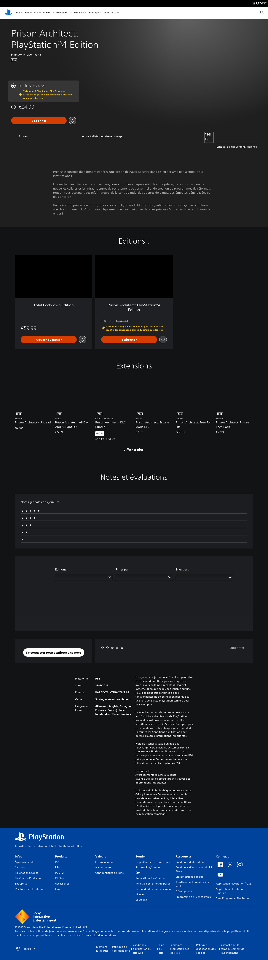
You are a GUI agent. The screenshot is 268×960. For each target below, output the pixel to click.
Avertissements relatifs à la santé (155, 774)
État (137, 872)
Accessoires (62, 12)
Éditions (60, 569)
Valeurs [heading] (100, 856)
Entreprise (21, 883)
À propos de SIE (24, 862)
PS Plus (47, 12)
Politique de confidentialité (121, 948)
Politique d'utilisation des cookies (206, 948)
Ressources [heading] (184, 856)
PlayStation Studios (26, 872)
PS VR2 (59, 872)
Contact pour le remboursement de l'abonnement (232, 948)
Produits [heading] (61, 856)
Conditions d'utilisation (190, 862)
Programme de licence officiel (194, 896)
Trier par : (182, 569)
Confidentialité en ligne (109, 872)
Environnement (104, 862)
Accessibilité (103, 867)
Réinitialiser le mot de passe (152, 883)
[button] (53, 652)
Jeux (17, 12)
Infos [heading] (18, 856)
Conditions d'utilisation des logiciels (179, 948)
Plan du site (161, 948)
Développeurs (184, 891)
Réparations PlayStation (150, 878)
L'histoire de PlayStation (29, 889)
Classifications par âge (189, 876)
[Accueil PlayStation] (8, 13)
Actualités (78, 12)
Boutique (94, 12)
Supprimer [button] (236, 648)
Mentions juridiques (102, 948)
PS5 (27, 12)
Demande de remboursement (153, 889)
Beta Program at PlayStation (233, 898)
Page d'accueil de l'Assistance (153, 862)
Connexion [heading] (223, 856)
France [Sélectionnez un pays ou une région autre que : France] (25, 949)
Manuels (140, 894)
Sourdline (141, 899)
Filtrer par (122, 569)
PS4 (36, 12)
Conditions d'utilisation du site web (142, 948)
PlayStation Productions (29, 878)
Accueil (19, 846)
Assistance (110, 12)
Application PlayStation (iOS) (233, 883)
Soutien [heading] (140, 856)
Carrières (20, 867)
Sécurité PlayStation (147, 867)
